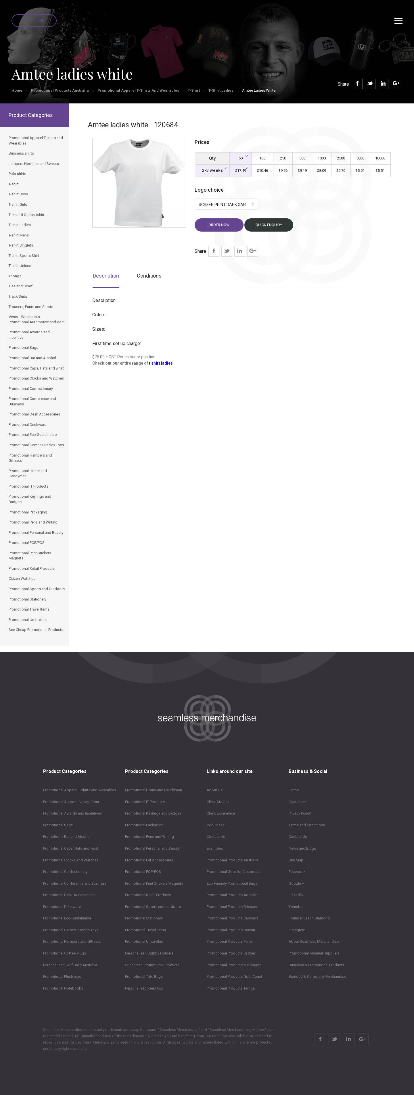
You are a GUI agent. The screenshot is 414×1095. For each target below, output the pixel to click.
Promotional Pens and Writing (149, 836)
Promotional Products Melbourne (234, 965)
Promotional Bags (58, 825)
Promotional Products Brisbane (232, 907)
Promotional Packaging (144, 825)
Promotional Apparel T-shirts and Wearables (138, 90)
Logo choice (209, 190)
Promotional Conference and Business (75, 883)
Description (106, 276)
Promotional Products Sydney (231, 953)
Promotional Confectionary (65, 871)
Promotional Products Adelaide (232, 895)
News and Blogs (302, 848)
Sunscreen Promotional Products (152, 965)
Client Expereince (221, 813)
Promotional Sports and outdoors (153, 907)
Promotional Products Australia (60, 90)
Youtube (295, 907)
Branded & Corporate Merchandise (317, 976)
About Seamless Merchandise (314, 941)
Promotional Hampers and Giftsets (72, 941)
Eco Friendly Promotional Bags (232, 883)
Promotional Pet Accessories (149, 860)
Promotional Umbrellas (144, 941)
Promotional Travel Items (145, 930)
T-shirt (194, 90)
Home (17, 90)
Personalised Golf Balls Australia (70, 965)
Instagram (297, 930)
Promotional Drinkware (62, 907)
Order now (219, 225)
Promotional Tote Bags (144, 976)
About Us (215, 790)
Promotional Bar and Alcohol (67, 836)
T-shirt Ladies (220, 90)
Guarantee (297, 802)
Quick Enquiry (34, 20)
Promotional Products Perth (229, 941)
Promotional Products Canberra (232, 918)
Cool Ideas (216, 825)
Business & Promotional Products (316, 965)
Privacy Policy (300, 813)
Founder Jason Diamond (309, 918)
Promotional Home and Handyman (153, 790)
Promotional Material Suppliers (314, 953)
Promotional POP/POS (143, 871)
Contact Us (216, 836)
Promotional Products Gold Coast (234, 976)
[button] (226, 204)
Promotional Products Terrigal (231, 988)
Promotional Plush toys (62, 976)
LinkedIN (296, 895)
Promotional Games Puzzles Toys (70, 930)
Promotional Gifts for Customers (233, 871)
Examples (215, 848)
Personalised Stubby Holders (149, 953)
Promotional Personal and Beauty (152, 848)
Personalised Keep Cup (144, 988)
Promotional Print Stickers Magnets (154, 883)
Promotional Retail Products (148, 895)
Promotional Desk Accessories (69, 895)
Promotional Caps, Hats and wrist (70, 848)
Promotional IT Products (145, 802)
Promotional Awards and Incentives (72, 813)
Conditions (149, 276)
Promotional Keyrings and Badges (153, 813)
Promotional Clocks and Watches (70, 860)
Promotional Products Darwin (231, 930)
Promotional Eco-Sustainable (67, 918)
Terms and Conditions (307, 825)
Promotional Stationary (144, 918)
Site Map (296, 860)
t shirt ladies (161, 363)
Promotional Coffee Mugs (64, 953)
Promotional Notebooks (63, 988)
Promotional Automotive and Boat (71, 802)
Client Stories (218, 802)
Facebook (297, 871)
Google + (296, 883)
